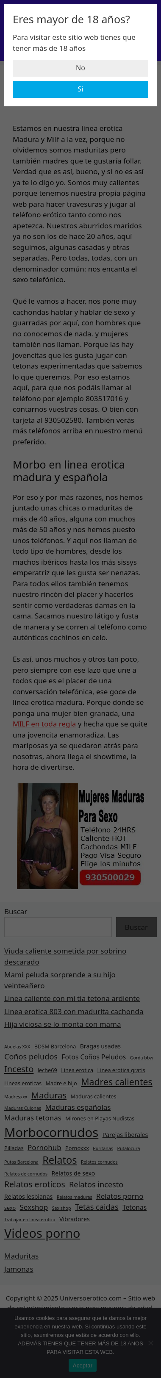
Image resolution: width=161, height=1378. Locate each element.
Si (80, 89)
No (80, 67)
